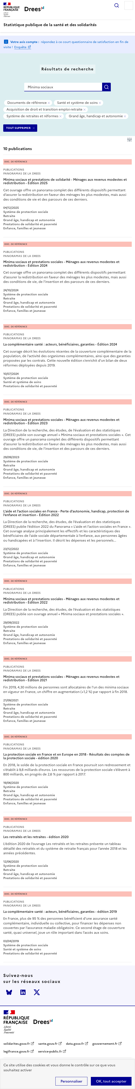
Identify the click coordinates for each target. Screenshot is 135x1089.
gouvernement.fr (104, 1044)
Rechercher (116, 5)
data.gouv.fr (75, 1044)
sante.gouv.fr (48, 1044)
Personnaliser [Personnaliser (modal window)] (71, 1081)
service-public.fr (50, 1051)
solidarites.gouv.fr (16, 1044)
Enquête (20, 47)
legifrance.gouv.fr (16, 1051)
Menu (128, 5)
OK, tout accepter (111, 1081)
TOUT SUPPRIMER (18, 128)
